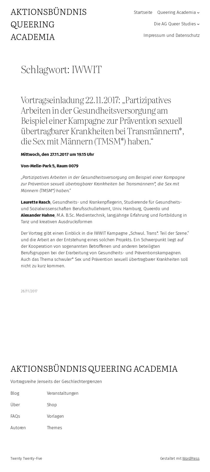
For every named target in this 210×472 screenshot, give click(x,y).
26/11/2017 (29, 291)
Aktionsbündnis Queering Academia (48, 24)
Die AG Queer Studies (175, 23)
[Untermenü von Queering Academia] (198, 12)
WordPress (191, 458)
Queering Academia (176, 12)
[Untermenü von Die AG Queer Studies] (198, 24)
